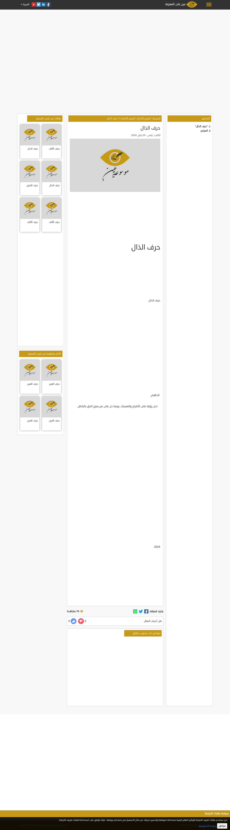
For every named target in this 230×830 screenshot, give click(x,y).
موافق (222, 826)
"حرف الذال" (201, 126)
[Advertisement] (115, 35)
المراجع (204, 130)
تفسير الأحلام (143, 118)
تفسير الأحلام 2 (127, 118)
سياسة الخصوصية (207, 826)
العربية (25, 4)
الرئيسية (156, 118)
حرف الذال (112, 118)
